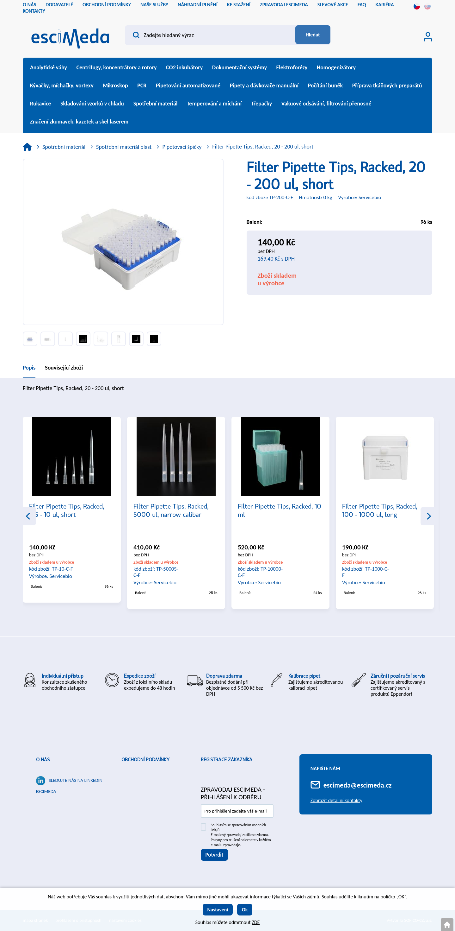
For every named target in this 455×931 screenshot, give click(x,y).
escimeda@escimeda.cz (357, 785)
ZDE (256, 922)
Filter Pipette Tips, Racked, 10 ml (279, 510)
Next (429, 516)
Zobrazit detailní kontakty (336, 801)
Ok (245, 910)
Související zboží (64, 367)
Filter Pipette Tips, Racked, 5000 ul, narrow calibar (170, 510)
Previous (28, 516)
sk (427, 6)
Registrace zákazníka (226, 760)
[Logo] (70, 36)
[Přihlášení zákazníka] (428, 36)
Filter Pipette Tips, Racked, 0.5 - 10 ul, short (66, 510)
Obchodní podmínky (145, 760)
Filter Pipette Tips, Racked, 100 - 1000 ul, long (379, 510)
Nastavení (217, 910)
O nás (43, 760)
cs (417, 6)
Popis (29, 367)
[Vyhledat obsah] (310, 35)
